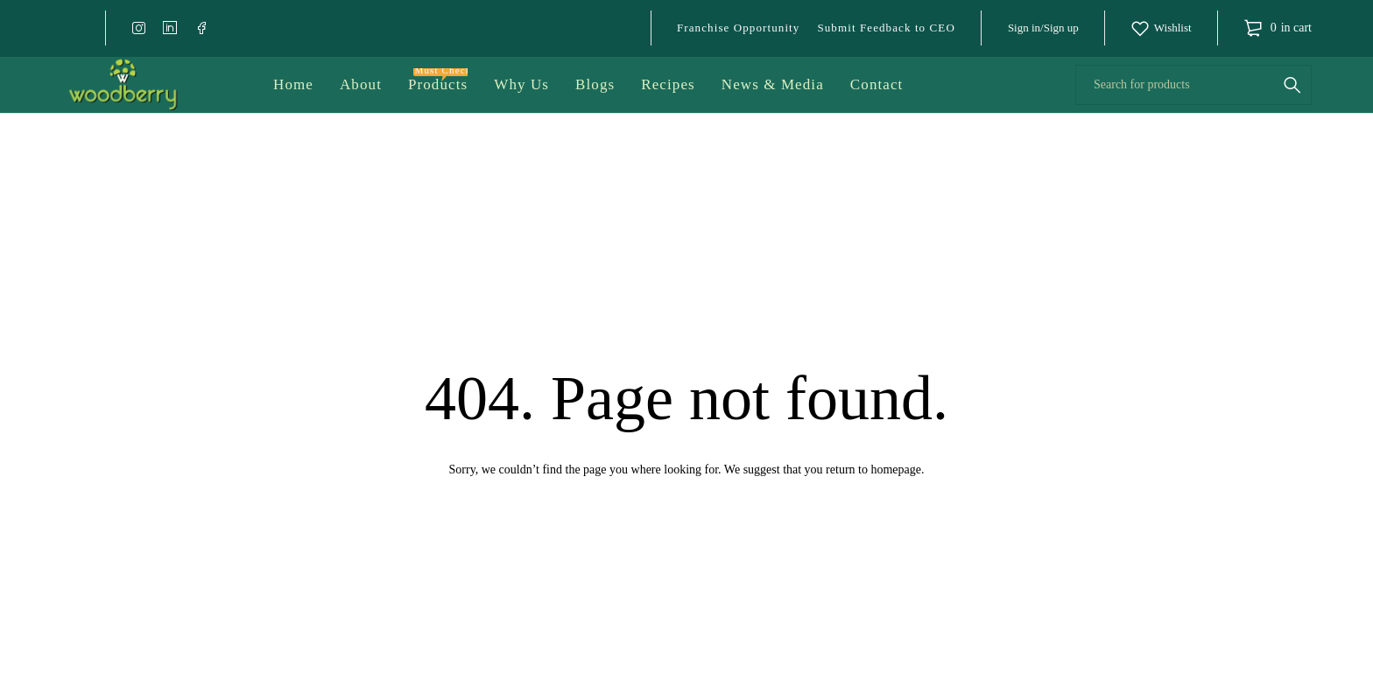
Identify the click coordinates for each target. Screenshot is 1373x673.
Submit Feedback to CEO (885, 27)
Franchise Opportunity (738, 27)
